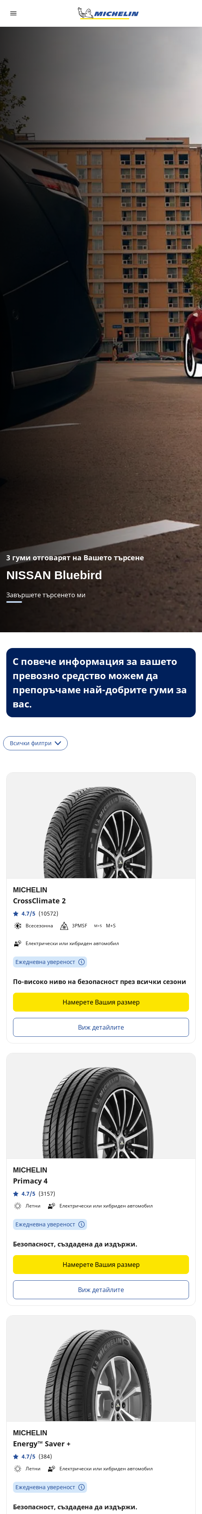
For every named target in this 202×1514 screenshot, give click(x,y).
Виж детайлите (101, 1027)
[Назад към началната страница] (108, 13)
